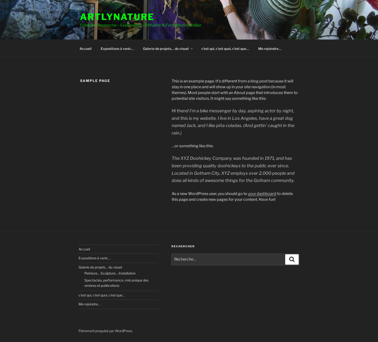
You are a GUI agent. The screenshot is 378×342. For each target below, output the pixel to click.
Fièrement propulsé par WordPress (105, 331)
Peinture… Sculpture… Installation (109, 273)
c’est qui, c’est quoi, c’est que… (225, 49)
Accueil (86, 49)
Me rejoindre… (269, 49)
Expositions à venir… (117, 49)
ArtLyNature (117, 17)
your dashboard (262, 193)
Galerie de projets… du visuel (168, 49)
